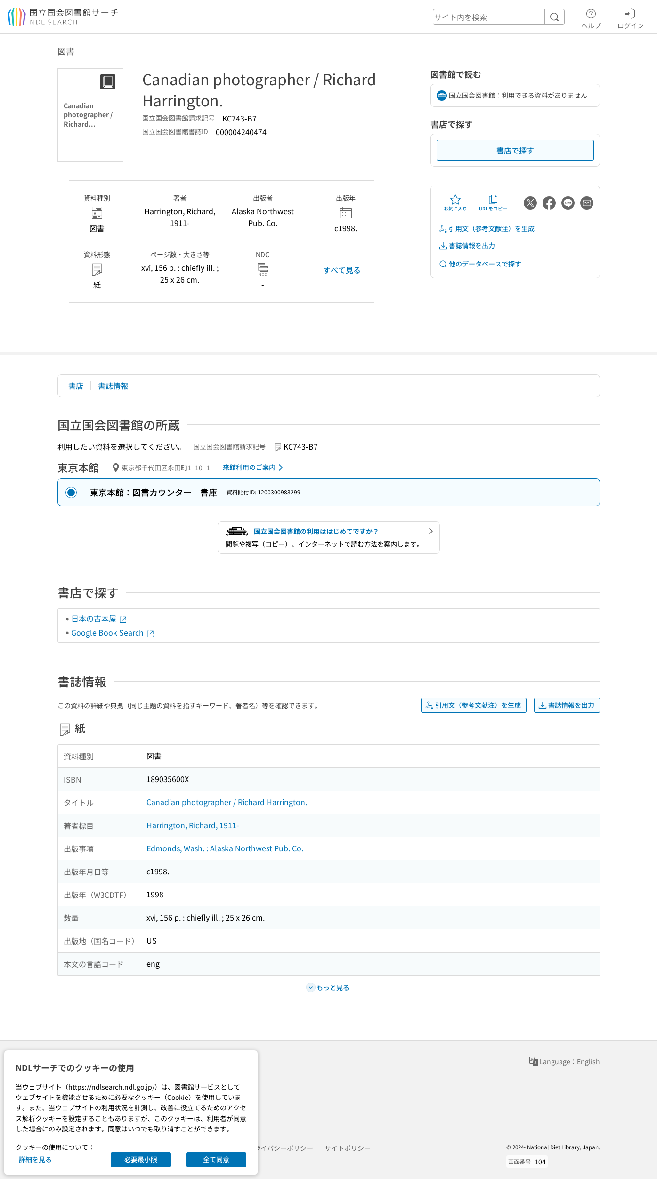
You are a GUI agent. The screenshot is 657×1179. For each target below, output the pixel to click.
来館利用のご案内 (254, 467)
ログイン (630, 17)
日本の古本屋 (99, 618)
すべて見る (342, 269)
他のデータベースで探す (479, 264)
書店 (75, 385)
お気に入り (455, 203)
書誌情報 (113, 385)
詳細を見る (35, 1159)
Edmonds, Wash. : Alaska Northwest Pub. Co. (224, 848)
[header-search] (499, 17)
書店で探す (515, 150)
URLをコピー (493, 203)
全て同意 (216, 1159)
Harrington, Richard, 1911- (192, 825)
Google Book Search (113, 632)
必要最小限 (140, 1159)
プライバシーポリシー (280, 1148)
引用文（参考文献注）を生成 (486, 229)
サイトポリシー (347, 1148)
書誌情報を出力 (466, 245)
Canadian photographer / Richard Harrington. (226, 802)
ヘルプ (591, 17)
